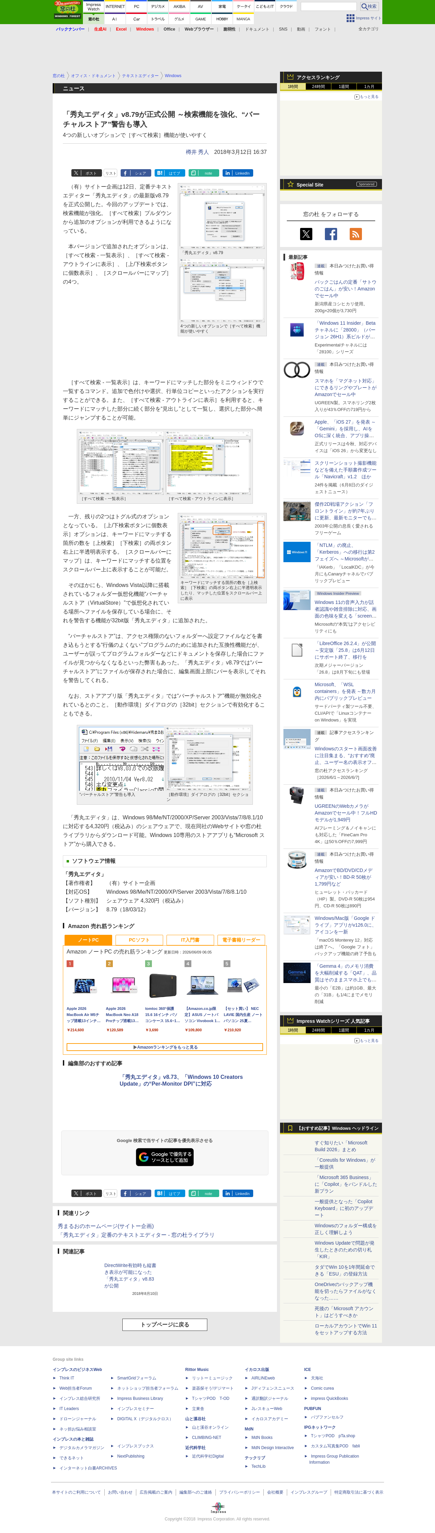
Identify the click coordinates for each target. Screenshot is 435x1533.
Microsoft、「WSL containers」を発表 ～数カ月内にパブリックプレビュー (345, 691)
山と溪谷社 (195, 1418)
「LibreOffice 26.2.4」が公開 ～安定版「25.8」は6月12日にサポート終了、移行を (345, 650)
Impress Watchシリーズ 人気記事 (333, 1021)
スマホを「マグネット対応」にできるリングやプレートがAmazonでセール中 (346, 387)
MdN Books (262, 1437)
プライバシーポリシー (239, 1492)
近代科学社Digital (208, 1456)
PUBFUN (312, 1408)
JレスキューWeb (266, 1408)
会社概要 (275, 1492)
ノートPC (88, 940)
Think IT (66, 1378)
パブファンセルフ (327, 1417)
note (208, 173)
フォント (323, 29)
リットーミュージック (212, 1378)
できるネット (71, 1458)
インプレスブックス (135, 1446)
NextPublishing (130, 1456)
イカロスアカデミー (269, 1418)
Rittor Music (197, 1369)
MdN (249, 1429)
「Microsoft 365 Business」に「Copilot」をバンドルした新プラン (346, 1184)
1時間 (293, 86)
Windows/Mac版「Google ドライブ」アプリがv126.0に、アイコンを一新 (346, 924)
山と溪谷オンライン (210, 1427)
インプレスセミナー (135, 1408)
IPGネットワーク (320, 1427)
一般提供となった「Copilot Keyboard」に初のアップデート (344, 1208)
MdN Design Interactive (272, 1447)
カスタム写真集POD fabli (335, 1446)
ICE (307, 1369)
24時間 (318, 86)
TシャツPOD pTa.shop (333, 1435)
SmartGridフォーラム (136, 1378)
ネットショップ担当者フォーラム (147, 1388)
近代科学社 (195, 1447)
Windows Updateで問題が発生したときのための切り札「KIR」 (345, 1249)
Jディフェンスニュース (272, 1388)
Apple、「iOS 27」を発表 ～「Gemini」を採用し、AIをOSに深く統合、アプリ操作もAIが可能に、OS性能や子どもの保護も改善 (345, 435)
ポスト (91, 173)
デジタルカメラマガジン (81, 1447)
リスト (111, 173)
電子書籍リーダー (241, 940)
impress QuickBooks (329, 1398)
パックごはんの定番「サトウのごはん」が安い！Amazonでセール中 (346, 288)
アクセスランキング (318, 77)
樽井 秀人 (197, 152)
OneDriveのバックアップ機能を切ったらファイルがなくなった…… (346, 1291)
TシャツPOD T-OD (210, 1398)
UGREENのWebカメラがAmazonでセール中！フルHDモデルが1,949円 (346, 812)
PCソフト (139, 940)
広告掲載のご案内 (156, 1492)
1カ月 (369, 86)
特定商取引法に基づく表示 (358, 1492)
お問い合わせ (120, 1492)
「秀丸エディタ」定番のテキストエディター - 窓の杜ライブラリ (136, 1235)
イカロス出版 (257, 1369)
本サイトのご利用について (76, 1492)
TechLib (258, 1466)
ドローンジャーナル (77, 1418)
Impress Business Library (140, 1398)
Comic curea (322, 1388)
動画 (301, 29)
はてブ (174, 173)
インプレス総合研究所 (79, 1398)
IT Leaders (69, 1408)
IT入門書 (190, 940)
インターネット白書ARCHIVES (88, 1468)
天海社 (317, 1378)
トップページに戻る (164, 1324)
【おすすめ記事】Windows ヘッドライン (338, 1128)
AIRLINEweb (263, 1378)
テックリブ (255, 1458)
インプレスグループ (309, 1492)
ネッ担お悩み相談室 (77, 1429)
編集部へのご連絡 (195, 1492)
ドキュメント (257, 29)
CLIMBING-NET (206, 1437)
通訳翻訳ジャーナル (269, 1398)
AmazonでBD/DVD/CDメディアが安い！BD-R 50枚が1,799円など (343, 877)
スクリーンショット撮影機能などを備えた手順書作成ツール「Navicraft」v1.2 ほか (346, 469)
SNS (283, 29)
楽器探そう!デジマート (213, 1388)
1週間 (344, 86)
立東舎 (198, 1408)
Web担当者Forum (75, 1388)
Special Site (310, 185)
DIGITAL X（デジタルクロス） (145, 1418)
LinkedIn (243, 173)
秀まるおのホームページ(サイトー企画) (106, 1226)
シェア (140, 173)
